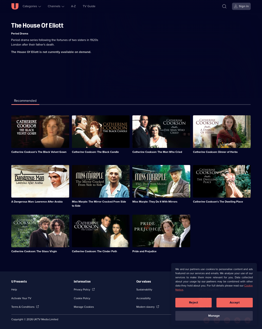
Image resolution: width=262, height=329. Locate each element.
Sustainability (144, 289)
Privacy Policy (82, 289)
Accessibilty (143, 298)
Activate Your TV (21, 298)
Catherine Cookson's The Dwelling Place (218, 202)
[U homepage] (14, 6)
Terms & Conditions (22, 307)
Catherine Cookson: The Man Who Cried (157, 152)
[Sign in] (241, 6)
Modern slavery (145, 307)
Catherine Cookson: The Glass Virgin (34, 251)
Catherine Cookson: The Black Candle (95, 152)
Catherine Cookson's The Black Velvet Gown (38, 152)
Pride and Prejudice (144, 251)
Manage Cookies (84, 307)
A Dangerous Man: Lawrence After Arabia (37, 202)
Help (14, 289)
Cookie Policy (82, 298)
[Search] (224, 6)
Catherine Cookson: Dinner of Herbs (215, 152)
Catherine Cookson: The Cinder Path (94, 251)
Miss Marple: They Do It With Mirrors (154, 202)
